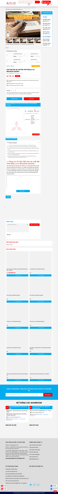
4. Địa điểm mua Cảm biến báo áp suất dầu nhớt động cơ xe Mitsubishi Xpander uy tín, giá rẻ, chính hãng (23, 151)
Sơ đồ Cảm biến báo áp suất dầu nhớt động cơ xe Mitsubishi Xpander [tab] (21, 104)
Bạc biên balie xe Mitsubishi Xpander (14, 347)
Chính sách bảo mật (33, 456)
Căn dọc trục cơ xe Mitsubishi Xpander (37, 321)
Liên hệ (17, 76)
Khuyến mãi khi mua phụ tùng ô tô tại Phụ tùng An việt (17, 478)
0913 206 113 (9, 420)
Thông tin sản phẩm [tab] (11, 138)
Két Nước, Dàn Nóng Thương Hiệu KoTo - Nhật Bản (39, 373)
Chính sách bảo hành (33, 447)
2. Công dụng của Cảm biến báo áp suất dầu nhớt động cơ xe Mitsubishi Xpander (22, 146)
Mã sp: (8, 73)
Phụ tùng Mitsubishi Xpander (16, 7)
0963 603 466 (22, 418)
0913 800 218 (16, 418)
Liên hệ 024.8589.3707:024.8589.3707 (15, 458)
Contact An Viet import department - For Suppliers (16, 483)
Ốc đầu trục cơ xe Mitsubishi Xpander (14, 321)
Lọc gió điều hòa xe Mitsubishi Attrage (37, 269)
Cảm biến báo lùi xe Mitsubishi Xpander (34, 54)
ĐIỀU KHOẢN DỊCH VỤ (34, 459)
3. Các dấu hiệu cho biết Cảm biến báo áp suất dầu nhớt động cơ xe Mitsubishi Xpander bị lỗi (23, 149)
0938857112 (32, 415)
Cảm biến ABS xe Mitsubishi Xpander (34, 60)
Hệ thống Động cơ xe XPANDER (29, 7)
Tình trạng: (17, 73)
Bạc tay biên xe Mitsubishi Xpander (13, 295)
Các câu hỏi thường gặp (34, 454)
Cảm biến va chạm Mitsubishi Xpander (17, 60)
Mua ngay (32, 98)
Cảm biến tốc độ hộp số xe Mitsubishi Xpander (18, 54)
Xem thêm (23, 191)
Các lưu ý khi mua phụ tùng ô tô (12, 480)
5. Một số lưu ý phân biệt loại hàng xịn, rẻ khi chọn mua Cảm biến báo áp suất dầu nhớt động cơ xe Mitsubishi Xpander (23, 154)
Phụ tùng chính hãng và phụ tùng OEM (14, 473)
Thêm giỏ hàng (35, 66)
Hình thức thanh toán (33, 452)
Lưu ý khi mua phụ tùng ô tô (11, 471)
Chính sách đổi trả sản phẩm (35, 445)
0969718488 (39, 414)
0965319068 (45, 414)
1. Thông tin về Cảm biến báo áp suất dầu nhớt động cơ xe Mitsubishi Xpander (22, 145)
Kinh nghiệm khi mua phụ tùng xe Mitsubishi (15, 476)
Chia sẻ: (7, 47)
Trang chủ (7, 7)
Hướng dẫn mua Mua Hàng (11, 469)
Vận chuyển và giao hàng (34, 449)
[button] (39, 24)
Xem (38, 119)
